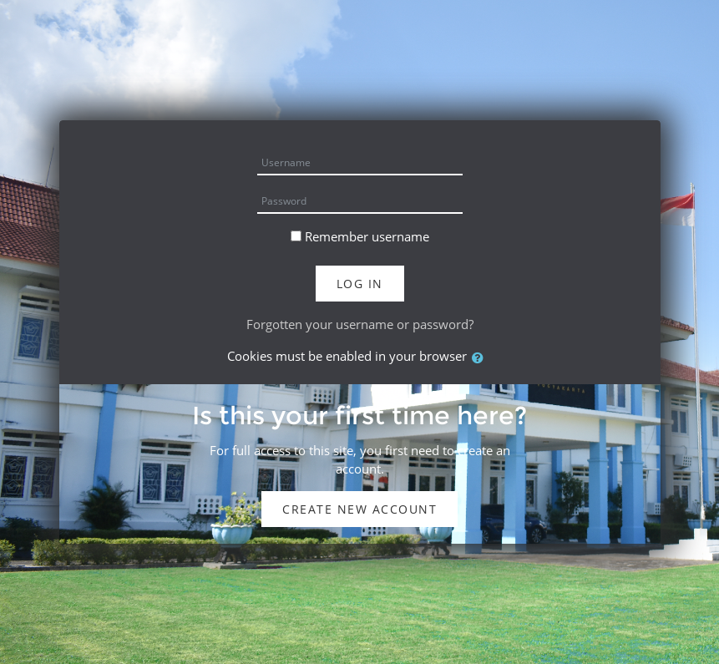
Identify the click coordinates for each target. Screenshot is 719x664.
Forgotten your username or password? (359, 324)
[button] (481, 357)
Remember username (367, 236)
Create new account (359, 509)
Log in (360, 283)
